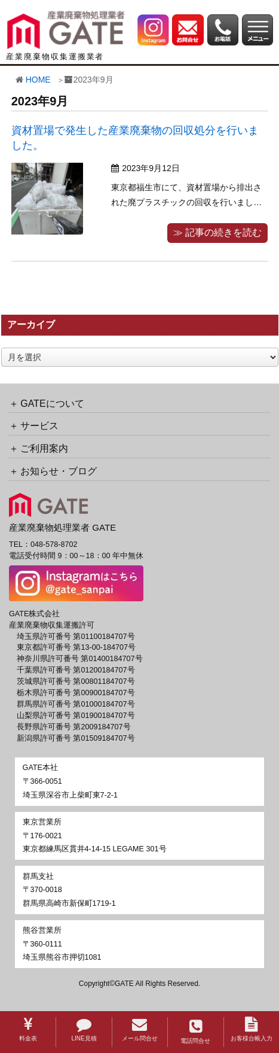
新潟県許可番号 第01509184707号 (76, 738)
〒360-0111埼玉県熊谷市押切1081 (62, 943)
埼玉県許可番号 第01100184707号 (76, 636)
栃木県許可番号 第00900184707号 (76, 693)
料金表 (28, 1029)
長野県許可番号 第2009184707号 (74, 727)
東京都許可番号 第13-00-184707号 (76, 647)
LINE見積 (83, 1029)
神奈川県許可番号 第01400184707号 (80, 659)
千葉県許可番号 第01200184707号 (76, 670)
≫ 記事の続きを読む (217, 232)
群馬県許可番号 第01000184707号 (76, 704)
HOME (38, 79)
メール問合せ (140, 1029)
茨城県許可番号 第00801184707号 (76, 681)
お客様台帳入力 (251, 1029)
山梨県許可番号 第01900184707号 (76, 715)
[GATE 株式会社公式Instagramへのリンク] (152, 29)
